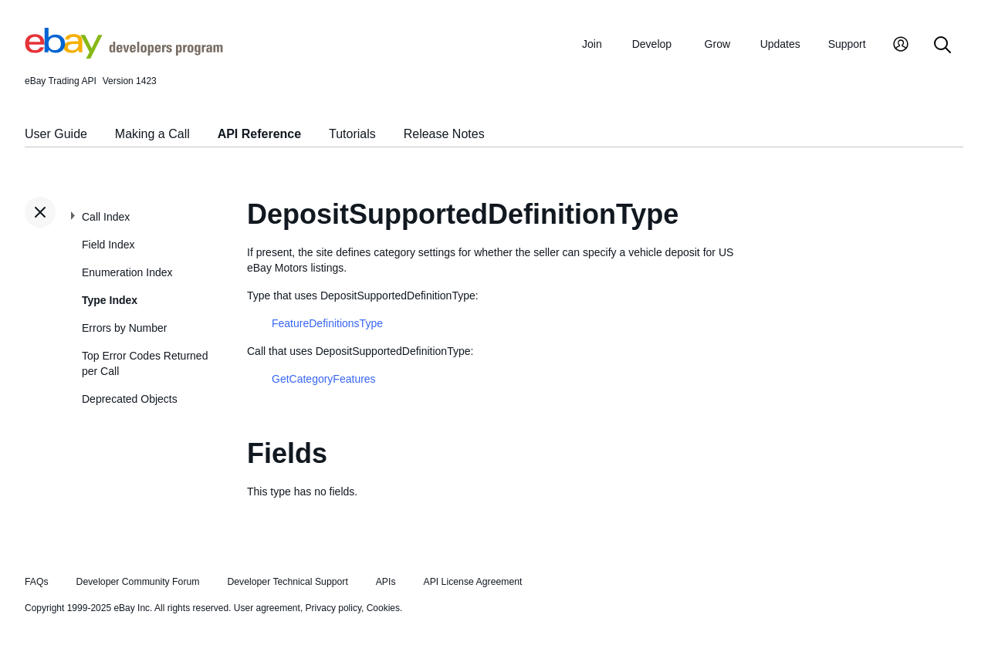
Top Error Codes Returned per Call (145, 363)
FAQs (37, 581)
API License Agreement (472, 581)
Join (592, 44)
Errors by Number (124, 328)
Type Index (109, 300)
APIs (386, 581)
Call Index (106, 217)
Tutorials (352, 133)
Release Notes (444, 133)
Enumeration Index (127, 272)
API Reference (260, 133)
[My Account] (900, 46)
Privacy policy (333, 608)
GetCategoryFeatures (324, 379)
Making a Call (152, 133)
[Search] (942, 46)
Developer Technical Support (287, 581)
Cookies (383, 608)
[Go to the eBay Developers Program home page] (124, 55)
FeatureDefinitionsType (327, 323)
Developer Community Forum (138, 581)
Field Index (108, 244)
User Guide (56, 133)
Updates (780, 44)
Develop (652, 44)
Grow (717, 44)
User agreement (267, 608)
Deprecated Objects (130, 399)
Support (847, 44)
